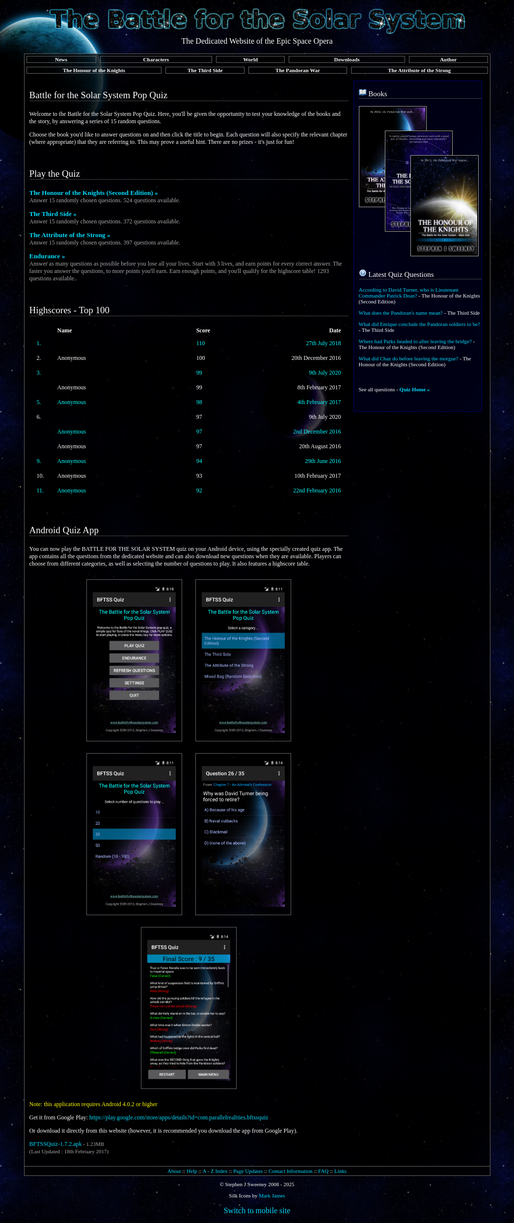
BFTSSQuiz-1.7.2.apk (55, 1144)
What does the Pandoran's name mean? (401, 313)
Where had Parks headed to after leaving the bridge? (415, 341)
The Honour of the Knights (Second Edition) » (93, 192)
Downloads (347, 59)
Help (192, 1171)
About (174, 1171)
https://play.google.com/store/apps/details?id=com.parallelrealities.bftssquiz (179, 1117)
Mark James (272, 1195)
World (250, 59)
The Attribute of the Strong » (69, 235)
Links (340, 1171)
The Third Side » (53, 213)
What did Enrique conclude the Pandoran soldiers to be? (419, 324)
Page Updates (248, 1171)
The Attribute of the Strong (419, 70)
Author (448, 59)
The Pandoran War (297, 70)
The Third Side (205, 70)
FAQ (323, 1171)
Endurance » (47, 256)
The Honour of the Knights (94, 70)
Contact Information (291, 1171)
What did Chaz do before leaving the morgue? (409, 358)
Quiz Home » (415, 389)
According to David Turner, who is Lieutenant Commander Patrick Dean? (409, 293)
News (61, 59)
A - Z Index (215, 1171)
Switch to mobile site (257, 1210)
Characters (156, 59)
